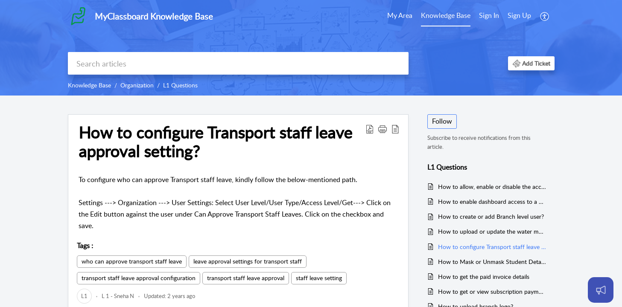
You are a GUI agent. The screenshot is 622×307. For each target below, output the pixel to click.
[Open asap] (600, 290)
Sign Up (519, 15)
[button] (545, 16)
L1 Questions (180, 85)
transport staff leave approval (245, 278)
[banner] (311, 48)
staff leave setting (319, 278)
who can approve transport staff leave (132, 261)
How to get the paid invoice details (483, 276)
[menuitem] (399, 16)
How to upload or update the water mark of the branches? (492, 231)
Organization (137, 85)
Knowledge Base (445, 15)
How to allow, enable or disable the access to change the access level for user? (492, 186)
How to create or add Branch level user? (491, 216)
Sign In (489, 15)
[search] (238, 63)
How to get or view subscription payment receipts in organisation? (492, 291)
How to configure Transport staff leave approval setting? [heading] (215, 142)
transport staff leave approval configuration (139, 278)
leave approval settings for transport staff (247, 261)
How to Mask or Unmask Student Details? (492, 262)
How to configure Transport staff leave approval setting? (492, 247)
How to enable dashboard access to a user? (492, 201)
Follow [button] (442, 121)
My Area (399, 15)
